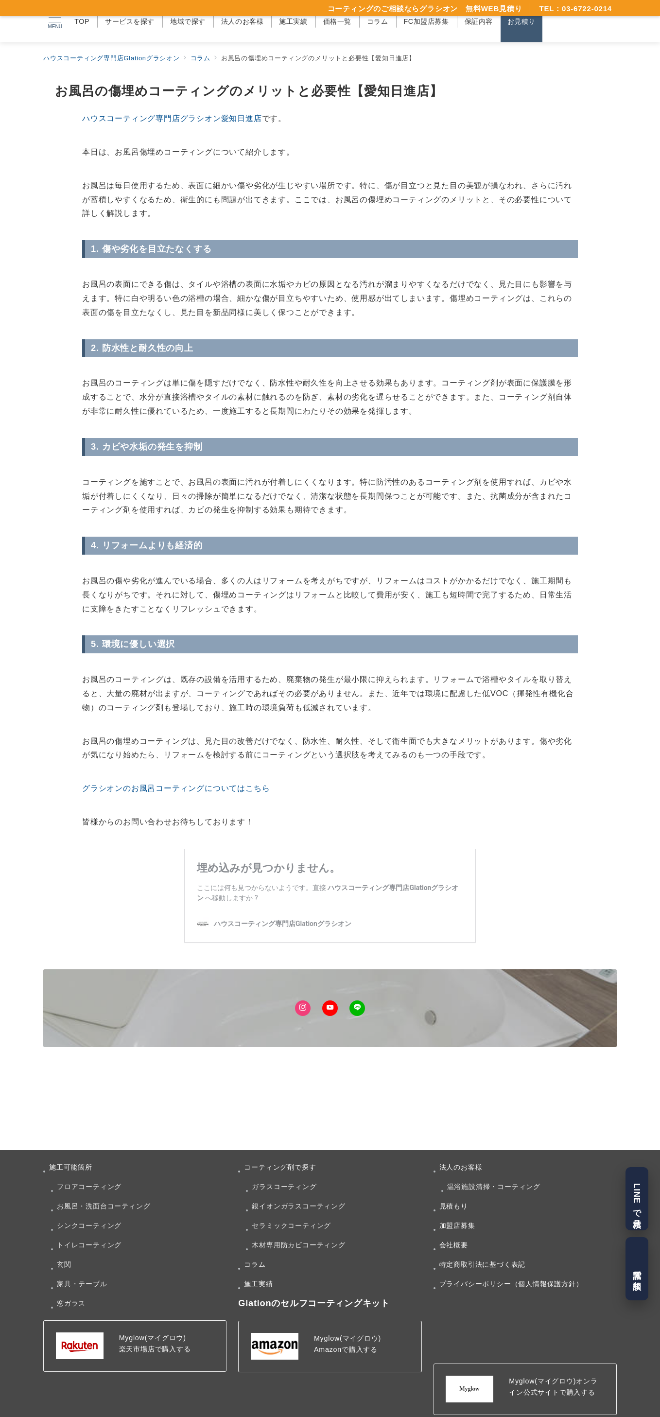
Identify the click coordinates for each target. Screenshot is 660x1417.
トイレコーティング (89, 1245)
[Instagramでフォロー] (303, 1008)
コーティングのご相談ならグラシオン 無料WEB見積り (425, 8)
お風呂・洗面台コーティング (103, 1206)
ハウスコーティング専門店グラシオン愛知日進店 (172, 118)
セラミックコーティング (291, 1225)
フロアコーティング (89, 1186)
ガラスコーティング (284, 1186)
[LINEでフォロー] (357, 1008)
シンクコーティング (89, 1225)
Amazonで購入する (346, 1349)
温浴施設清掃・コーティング (493, 1186)
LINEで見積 (637, 1198)
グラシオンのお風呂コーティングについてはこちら (176, 788)
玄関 (64, 1264)
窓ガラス (71, 1303)
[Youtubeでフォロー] (330, 1008)
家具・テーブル (82, 1284)
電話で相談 (637, 1269)
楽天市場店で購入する (155, 1349)
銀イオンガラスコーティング (298, 1206)
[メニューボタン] (54, 21)
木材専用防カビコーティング (298, 1245)
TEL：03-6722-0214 (575, 8)
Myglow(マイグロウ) (152, 1338)
